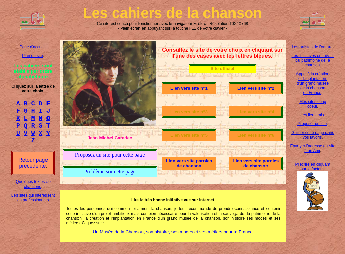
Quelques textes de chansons (32, 190)
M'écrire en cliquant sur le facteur (312, 166)
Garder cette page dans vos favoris (312, 135)
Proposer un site (312, 123)
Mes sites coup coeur (312, 104)
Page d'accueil (33, 47)
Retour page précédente (33, 169)
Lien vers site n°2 (255, 88)
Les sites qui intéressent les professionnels (33, 203)
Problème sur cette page (109, 171)
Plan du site (32, 55)
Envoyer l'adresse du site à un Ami (312, 148)
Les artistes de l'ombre (312, 47)
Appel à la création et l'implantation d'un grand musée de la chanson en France (313, 83)
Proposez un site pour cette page (110, 155)
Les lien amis (312, 115)
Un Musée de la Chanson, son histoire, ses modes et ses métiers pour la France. (173, 231)
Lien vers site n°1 (189, 88)
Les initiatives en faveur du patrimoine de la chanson (313, 60)
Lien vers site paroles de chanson (189, 163)
